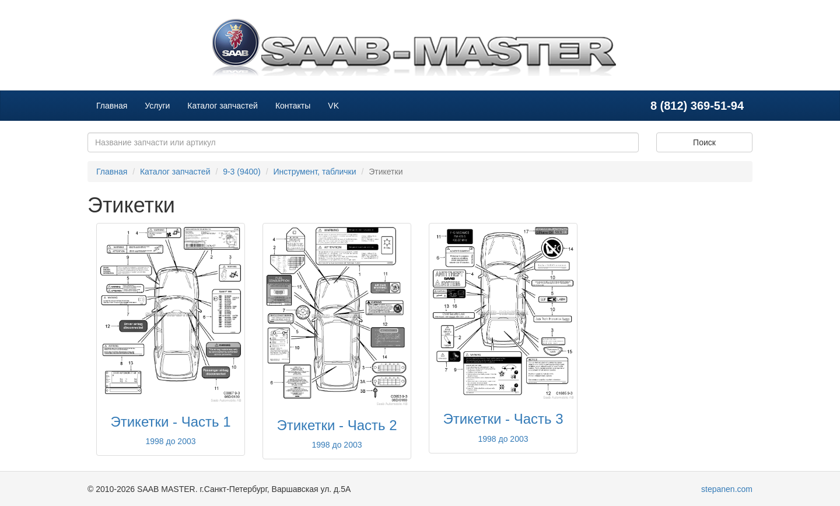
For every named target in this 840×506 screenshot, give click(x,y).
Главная (111, 105)
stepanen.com (726, 489)
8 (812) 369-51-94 (697, 105)
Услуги (157, 105)
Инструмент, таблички (314, 171)
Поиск (704, 142)
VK (333, 105)
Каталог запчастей (222, 105)
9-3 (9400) (242, 171)
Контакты (292, 105)
